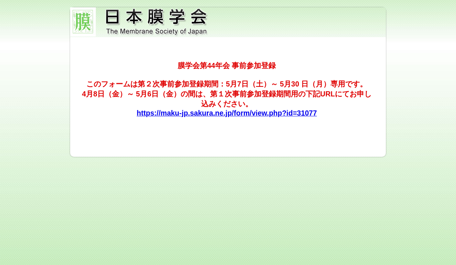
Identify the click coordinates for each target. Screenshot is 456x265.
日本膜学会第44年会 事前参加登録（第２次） (228, 22)
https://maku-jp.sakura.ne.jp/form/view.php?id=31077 (227, 113)
